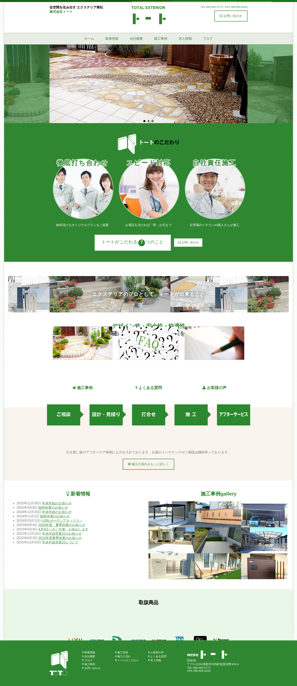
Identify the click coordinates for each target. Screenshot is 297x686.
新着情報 (111, 38)
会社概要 (136, 38)
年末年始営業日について (60, 542)
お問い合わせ (231, 16)
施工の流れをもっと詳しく (148, 464)
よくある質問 (158, 656)
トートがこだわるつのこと (132, 242)
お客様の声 (157, 652)
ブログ (208, 38)
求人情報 (185, 38)
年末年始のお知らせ (57, 503)
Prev (55, 84)
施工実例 (122, 652)
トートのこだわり (128, 660)
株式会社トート (148, 14)
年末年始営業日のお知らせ (62, 533)
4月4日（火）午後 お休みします (63, 529)
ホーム (89, 38)
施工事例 (160, 38)
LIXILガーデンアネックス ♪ (62, 520)
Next (242, 84)
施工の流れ (124, 656)
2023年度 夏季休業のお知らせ (61, 525)
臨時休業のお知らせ (53, 507)
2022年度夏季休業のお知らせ (60, 538)
